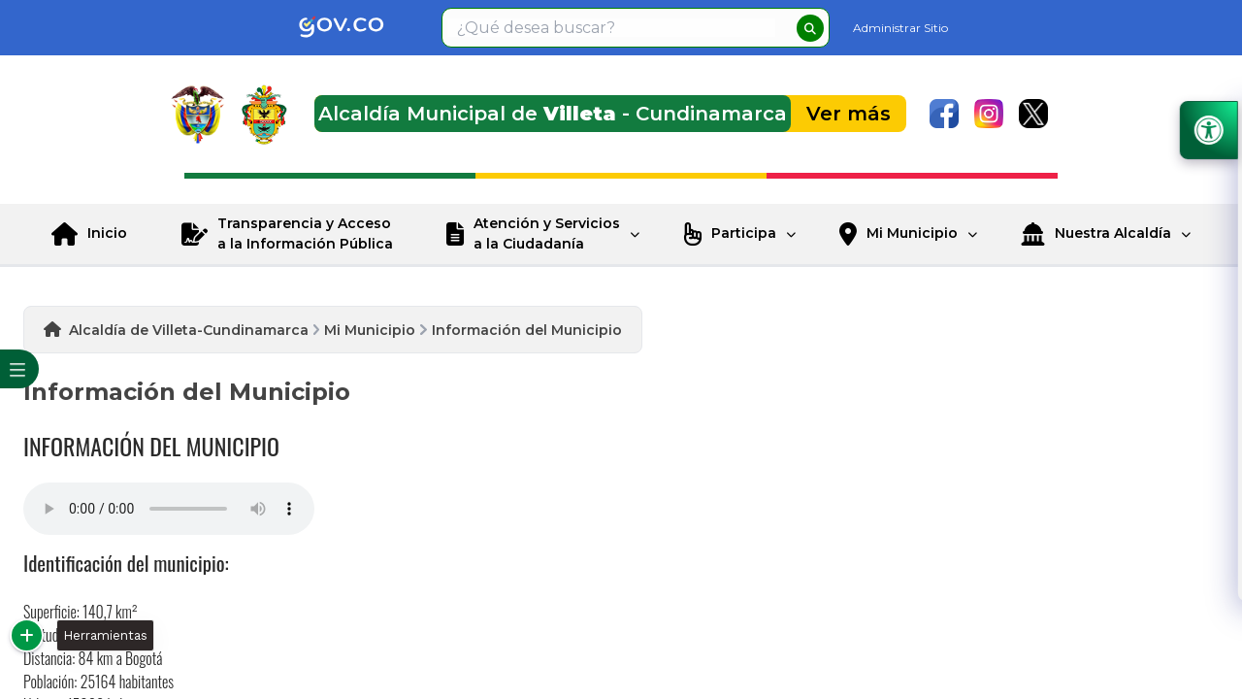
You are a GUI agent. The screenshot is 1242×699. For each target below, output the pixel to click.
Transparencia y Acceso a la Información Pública (305, 233)
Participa (743, 233)
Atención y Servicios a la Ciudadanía (547, 233)
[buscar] (810, 28)
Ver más (848, 113)
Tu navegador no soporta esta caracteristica (168, 509)
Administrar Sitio (900, 27)
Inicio (107, 233)
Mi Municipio (912, 233)
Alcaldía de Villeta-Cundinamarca (189, 330)
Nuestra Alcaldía (1113, 233)
